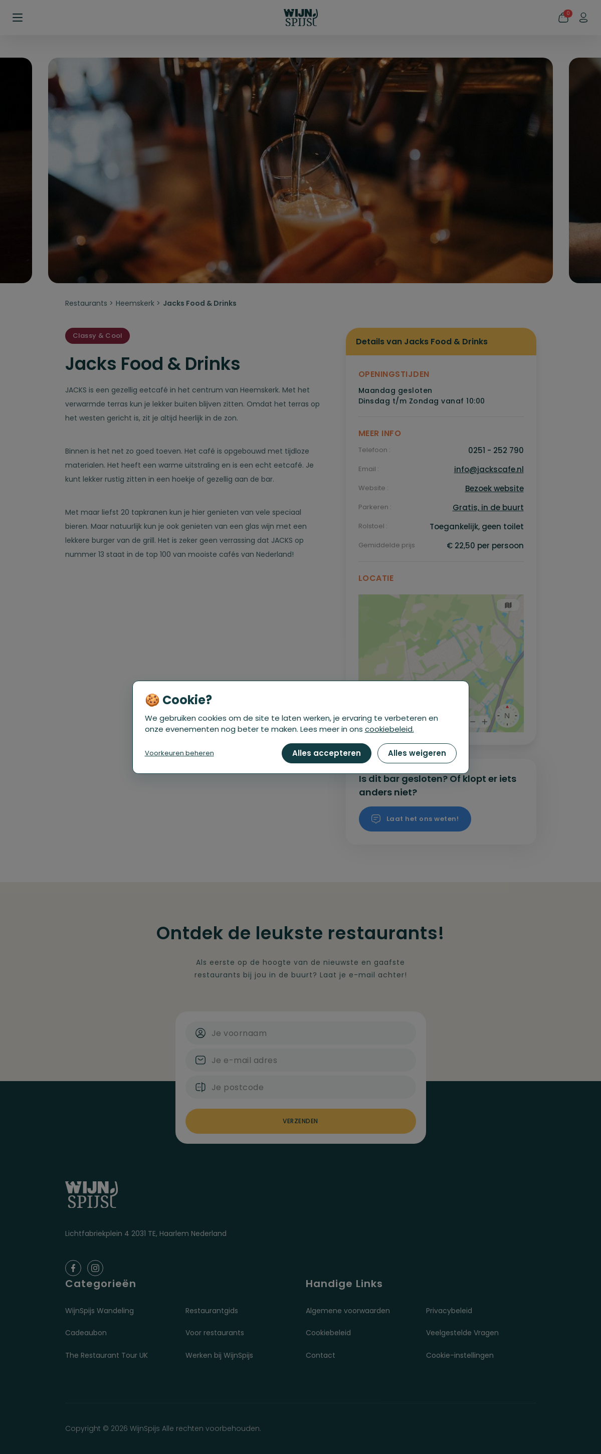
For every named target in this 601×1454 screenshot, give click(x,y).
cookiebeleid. (389, 729)
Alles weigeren (417, 753)
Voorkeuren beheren (179, 753)
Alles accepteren (326, 753)
